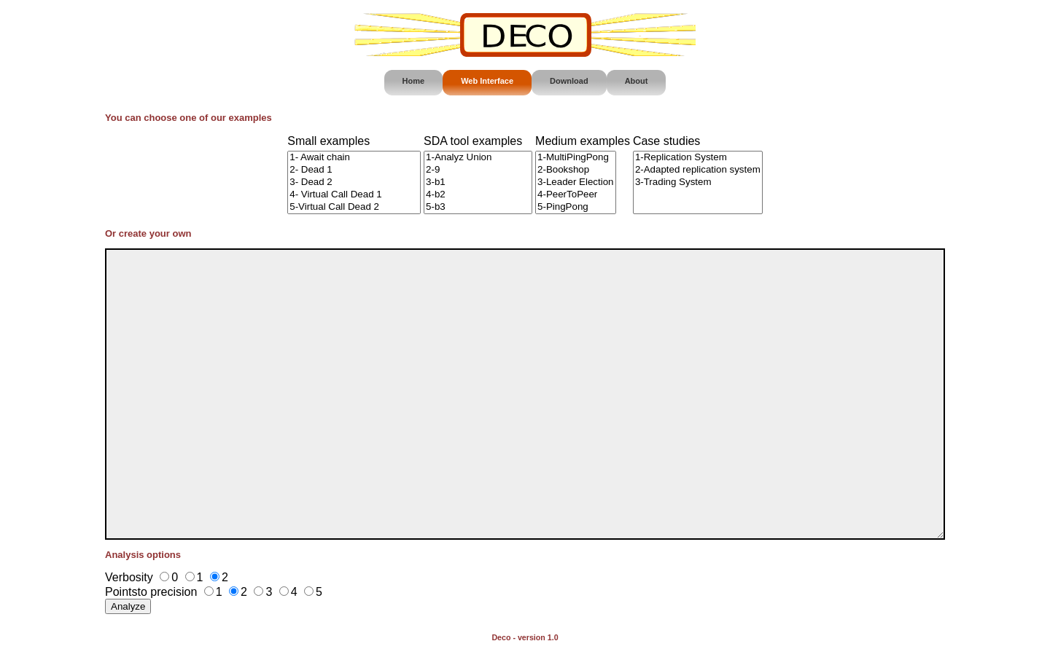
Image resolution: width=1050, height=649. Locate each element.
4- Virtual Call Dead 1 (354, 195)
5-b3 (478, 207)
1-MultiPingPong (575, 158)
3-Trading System (698, 182)
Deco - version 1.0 (524, 637)
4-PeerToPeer (575, 195)
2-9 (478, 170)
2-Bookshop (575, 170)
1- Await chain (354, 158)
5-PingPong (575, 207)
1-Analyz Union (478, 158)
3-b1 (478, 182)
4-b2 (478, 195)
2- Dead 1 (354, 170)
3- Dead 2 (354, 182)
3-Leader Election (575, 182)
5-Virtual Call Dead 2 (354, 207)
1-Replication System (698, 158)
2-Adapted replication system (698, 170)
